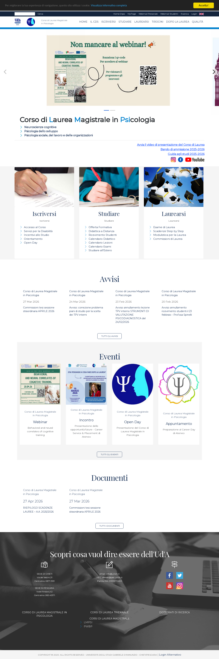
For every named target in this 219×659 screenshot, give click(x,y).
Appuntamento (179, 424)
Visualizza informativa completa (112, 5)
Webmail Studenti (169, 14)
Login (194, 14)
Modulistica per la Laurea (169, 235)
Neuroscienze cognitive (40, 127)
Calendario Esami (100, 246)
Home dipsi (119, 14)
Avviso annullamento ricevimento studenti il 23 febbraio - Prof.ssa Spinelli (177, 311)
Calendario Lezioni (100, 242)
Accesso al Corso (35, 227)
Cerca (40, 14)
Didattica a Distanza (101, 231)
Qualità (197, 21)
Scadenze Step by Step (168, 231)
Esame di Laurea (164, 227)
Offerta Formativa (100, 227)
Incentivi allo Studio (36, 235)
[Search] (25, 14)
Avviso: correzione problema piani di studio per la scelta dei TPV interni (86, 311)
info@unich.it (113, 574)
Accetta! (204, 5)
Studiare (125, 21)
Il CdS (94, 21)
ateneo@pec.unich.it (112, 577)
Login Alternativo (170, 654)
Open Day (30, 242)
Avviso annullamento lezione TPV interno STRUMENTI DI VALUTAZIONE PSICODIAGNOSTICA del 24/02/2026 (132, 315)
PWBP (88, 626)
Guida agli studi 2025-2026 (186, 154)
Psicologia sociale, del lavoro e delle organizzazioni (58, 135)
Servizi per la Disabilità (38, 231)
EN (201, 14)
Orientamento (33, 238)
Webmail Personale (148, 14)
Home (83, 21)
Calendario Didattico (102, 238)
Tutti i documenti (109, 526)
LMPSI (88, 622)
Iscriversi (108, 21)
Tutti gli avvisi (109, 336)
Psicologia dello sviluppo (41, 131)
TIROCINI (157, 21)
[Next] (213, 72)
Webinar (40, 422)
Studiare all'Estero (100, 250)
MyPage (132, 14)
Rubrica (185, 14)
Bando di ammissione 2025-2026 (182, 149)
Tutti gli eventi (109, 454)
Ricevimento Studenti (103, 235)
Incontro (86, 420)
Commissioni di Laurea (167, 238)
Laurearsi (141, 21)
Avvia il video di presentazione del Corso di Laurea (170, 144)
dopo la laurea (177, 21)
